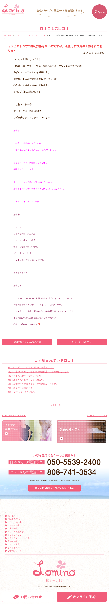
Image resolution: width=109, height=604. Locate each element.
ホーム (11, 516)
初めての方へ (14, 519)
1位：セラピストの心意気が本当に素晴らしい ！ (31, 367)
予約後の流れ (14, 541)
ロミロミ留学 (14, 544)
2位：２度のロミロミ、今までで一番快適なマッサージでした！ (38, 371)
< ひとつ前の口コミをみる (14, 415)
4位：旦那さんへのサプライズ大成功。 (26, 380)
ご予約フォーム (15, 551)
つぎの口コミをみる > (97, 415)
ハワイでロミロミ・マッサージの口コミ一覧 (30, 35)
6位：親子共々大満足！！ (20, 388)
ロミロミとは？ (15, 535)
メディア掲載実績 (16, 532)
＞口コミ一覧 (54, 405)
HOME (9, 35)
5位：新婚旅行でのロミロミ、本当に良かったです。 (33, 384)
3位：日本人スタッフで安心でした (24, 375)
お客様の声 (13, 528)
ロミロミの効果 (15, 522)
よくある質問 (14, 547)
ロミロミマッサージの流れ (20, 538)
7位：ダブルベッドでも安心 (21, 392)
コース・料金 (14, 525)
